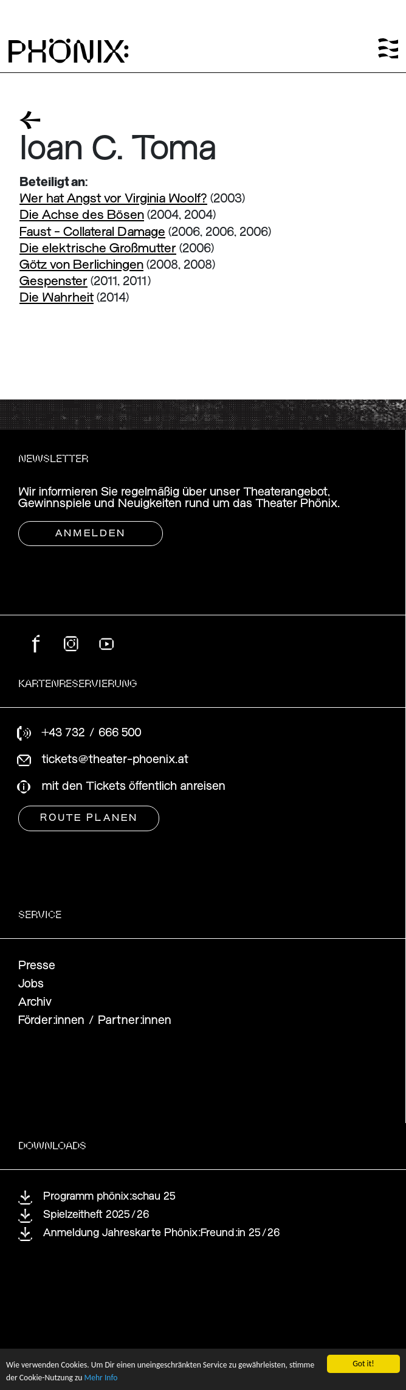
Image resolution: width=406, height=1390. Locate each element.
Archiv (35, 1002)
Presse (36, 966)
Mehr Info (101, 1379)
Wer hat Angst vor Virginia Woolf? (113, 199)
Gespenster (53, 282)
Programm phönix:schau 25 (109, 1197)
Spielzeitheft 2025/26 (96, 1215)
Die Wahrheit (56, 298)
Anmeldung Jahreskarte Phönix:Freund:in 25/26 (161, 1233)
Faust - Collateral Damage (92, 233)
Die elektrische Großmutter (97, 249)
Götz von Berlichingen (81, 265)
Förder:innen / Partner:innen (94, 1020)
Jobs (31, 984)
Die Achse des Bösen (81, 216)
